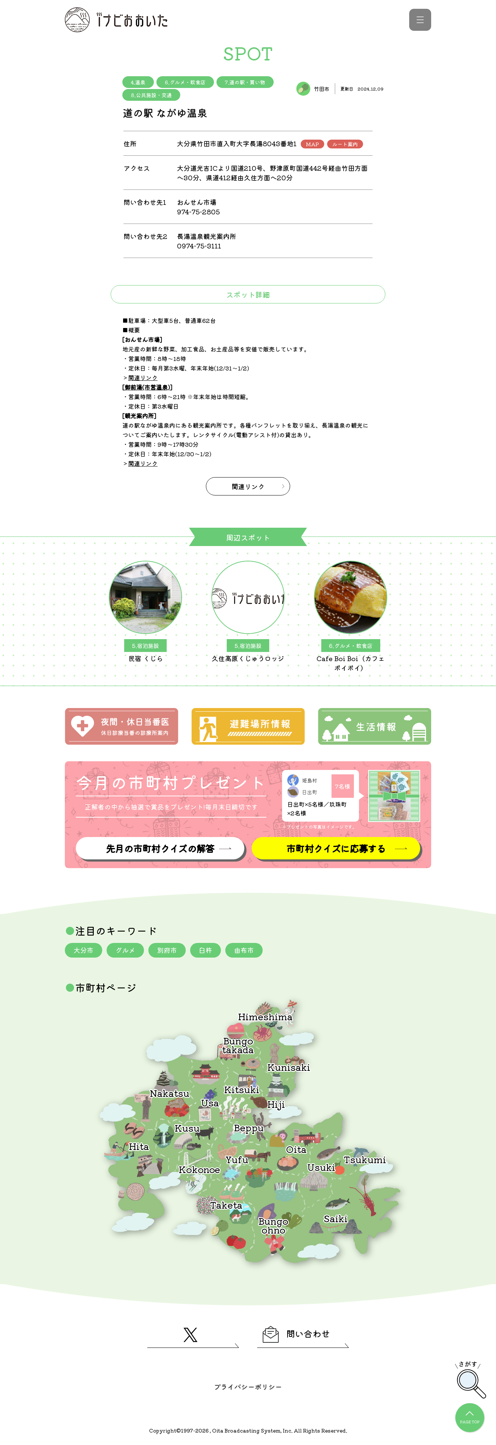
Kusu (187, 1127)
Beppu (249, 1127)
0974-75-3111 (199, 245)
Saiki (335, 1218)
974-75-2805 (198, 211)
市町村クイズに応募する (336, 848)
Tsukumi (365, 1159)
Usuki (321, 1166)
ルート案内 (345, 144)
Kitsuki (241, 1089)
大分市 (83, 950)
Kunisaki (288, 1066)
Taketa (226, 1204)
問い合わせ (296, 1334)
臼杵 (205, 950)
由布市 (244, 950)
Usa (210, 1102)
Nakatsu (169, 1092)
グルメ (125, 950)
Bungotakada (238, 1044)
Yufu (236, 1159)
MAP (312, 144)
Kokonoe (199, 1169)
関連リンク (143, 377)
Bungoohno (273, 1225)
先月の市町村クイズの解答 (160, 848)
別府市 (167, 950)
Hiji (276, 1103)
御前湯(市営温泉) (147, 387)
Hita (139, 1146)
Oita (296, 1148)
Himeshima (265, 1016)
